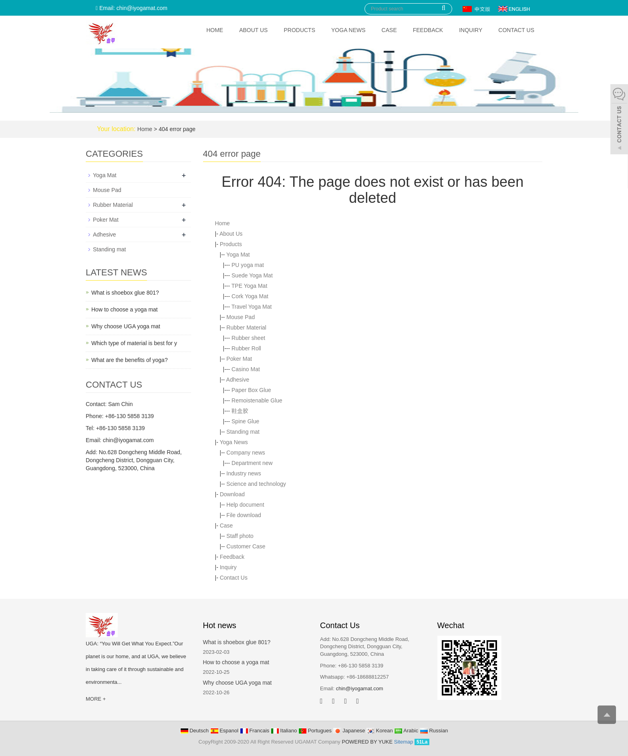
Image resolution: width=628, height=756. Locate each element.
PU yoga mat (247, 265)
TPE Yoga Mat (249, 286)
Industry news (243, 473)
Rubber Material (246, 327)
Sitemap (403, 742)
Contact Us (516, 30)
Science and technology (256, 484)
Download (232, 494)
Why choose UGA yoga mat (125, 326)
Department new (252, 463)
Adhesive (238, 379)
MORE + (96, 699)
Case (389, 30)
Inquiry (470, 30)
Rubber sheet (248, 338)
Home (214, 30)
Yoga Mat (238, 254)
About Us (253, 30)
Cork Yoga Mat (249, 296)
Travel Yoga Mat (251, 306)
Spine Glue (245, 421)
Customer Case (245, 546)
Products (299, 30)
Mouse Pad (240, 317)
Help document (245, 504)
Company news (245, 452)
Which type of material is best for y (134, 343)
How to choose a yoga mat (124, 309)
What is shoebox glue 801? (125, 292)
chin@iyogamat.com (359, 688)
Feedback (428, 30)
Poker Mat (239, 359)
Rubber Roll (246, 348)
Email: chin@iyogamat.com (131, 8)
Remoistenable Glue (256, 400)
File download (243, 515)
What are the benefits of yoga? (129, 360)
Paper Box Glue (251, 390)
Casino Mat (245, 369)
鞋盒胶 (239, 411)
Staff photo (239, 536)
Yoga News (348, 30)
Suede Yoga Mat (252, 275)
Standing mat (243, 432)
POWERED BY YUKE (368, 742)
